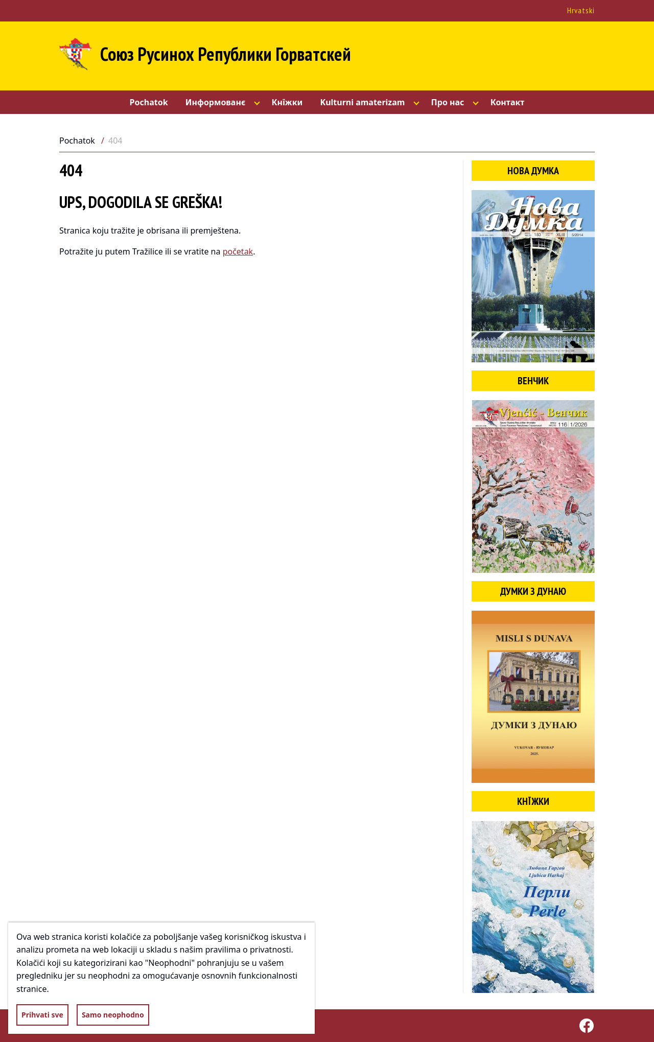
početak (238, 251)
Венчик (533, 380)
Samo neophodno (113, 1015)
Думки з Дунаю (533, 591)
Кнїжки (286, 102)
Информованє (215, 102)
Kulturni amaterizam (362, 102)
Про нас (447, 102)
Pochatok (149, 102)
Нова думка (533, 170)
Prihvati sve (42, 1015)
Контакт (508, 102)
